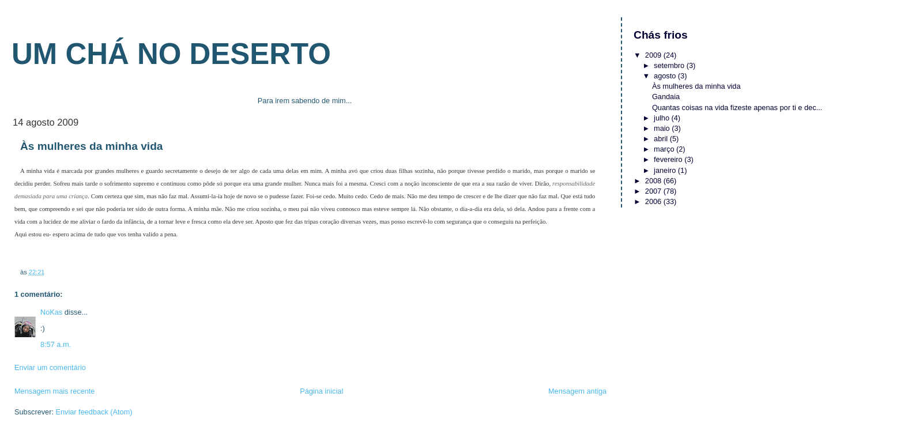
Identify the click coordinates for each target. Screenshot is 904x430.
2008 (654, 180)
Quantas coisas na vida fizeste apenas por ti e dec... (737, 107)
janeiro (666, 170)
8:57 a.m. (55, 344)
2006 (654, 201)
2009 (654, 55)
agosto (666, 75)
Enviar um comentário (50, 367)
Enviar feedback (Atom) (93, 412)
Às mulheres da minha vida (696, 86)
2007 (654, 191)
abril (662, 138)
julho (662, 118)
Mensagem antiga (577, 391)
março (665, 149)
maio (663, 128)
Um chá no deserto (171, 53)
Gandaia (666, 96)
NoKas (51, 312)
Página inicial (321, 391)
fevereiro (669, 159)
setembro (670, 65)
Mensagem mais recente (54, 391)
